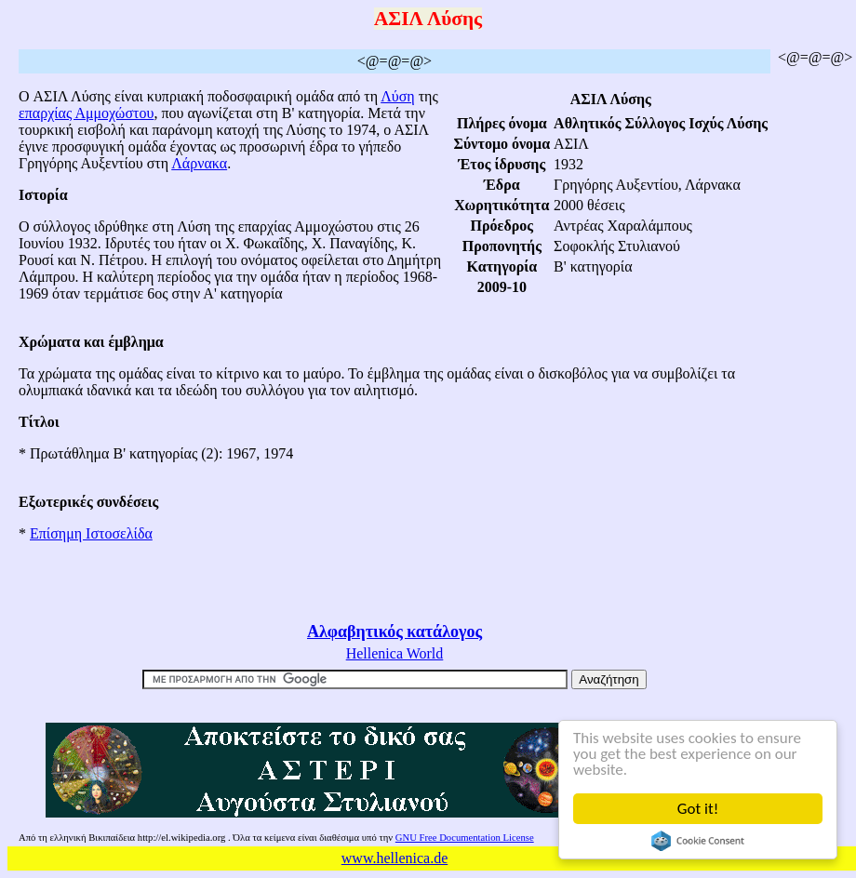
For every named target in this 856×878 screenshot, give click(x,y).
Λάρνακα (199, 163)
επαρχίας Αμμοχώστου (86, 113)
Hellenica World (395, 653)
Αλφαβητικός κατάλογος (394, 631)
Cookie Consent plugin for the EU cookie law (697, 841)
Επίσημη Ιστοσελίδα (91, 533)
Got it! (697, 808)
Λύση (398, 96)
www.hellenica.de (394, 858)
